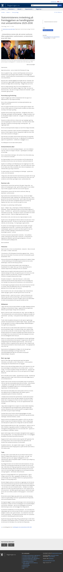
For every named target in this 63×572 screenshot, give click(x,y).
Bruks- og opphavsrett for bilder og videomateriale (30, 563)
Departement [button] (29, 9)
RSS (23, 568)
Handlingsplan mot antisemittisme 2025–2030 (22, 527)
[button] (8, 12)
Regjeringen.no (12, 5)
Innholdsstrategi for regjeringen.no (30, 557)
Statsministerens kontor (50, 22)
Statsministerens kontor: (57, 553)
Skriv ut (60, 12)
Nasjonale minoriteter (48, 30)
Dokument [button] (11, 9)
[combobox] (44, 5)
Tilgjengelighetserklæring (28, 561)
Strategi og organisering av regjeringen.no (31, 555)
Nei (11, 545)
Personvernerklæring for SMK (49, 560)
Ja (4, 545)
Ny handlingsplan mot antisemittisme (51, 36)
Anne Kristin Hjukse (55, 555)
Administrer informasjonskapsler (30, 559)
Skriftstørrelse (53, 1)
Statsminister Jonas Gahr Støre (9, 29)
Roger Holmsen (52, 556)
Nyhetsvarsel (25, 566)
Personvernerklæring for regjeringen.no (31, 558)
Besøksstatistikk (26, 565)
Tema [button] (3, 9)
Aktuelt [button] (19, 9)
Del (56, 12)
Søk (60, 5)
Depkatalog (51, 558)
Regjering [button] (38, 9)
